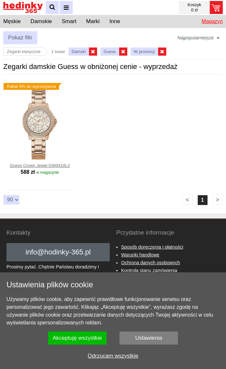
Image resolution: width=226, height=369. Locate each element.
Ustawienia (148, 338)
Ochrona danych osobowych (150, 262)
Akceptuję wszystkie (77, 338)
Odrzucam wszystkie (113, 356)
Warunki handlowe (140, 254)
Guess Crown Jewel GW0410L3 (40, 165)
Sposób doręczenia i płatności (152, 247)
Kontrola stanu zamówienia (149, 270)
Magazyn (212, 21)
